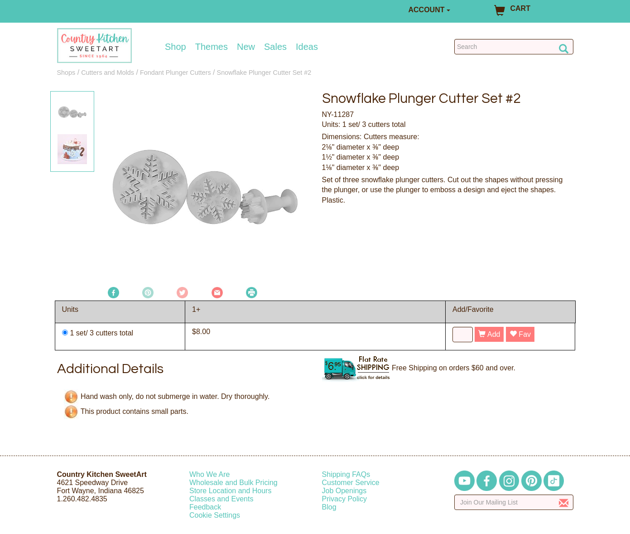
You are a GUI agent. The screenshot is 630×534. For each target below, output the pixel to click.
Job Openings (344, 491)
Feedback (205, 507)
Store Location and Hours (230, 491)
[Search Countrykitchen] (513, 46)
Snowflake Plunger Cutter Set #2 (264, 72)
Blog (329, 507)
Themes (211, 47)
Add (489, 334)
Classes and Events (221, 499)
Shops (66, 72)
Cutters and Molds (107, 72)
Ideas (307, 47)
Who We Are (209, 474)
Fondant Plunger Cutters (175, 72)
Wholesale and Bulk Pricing (233, 482)
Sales (275, 47)
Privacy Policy (344, 499)
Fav (520, 334)
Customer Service (351, 482)
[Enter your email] (513, 502)
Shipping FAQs (346, 474)
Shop (175, 47)
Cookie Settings (214, 515)
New (246, 47)
